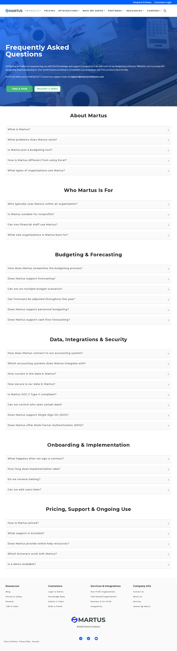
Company (154, 10)
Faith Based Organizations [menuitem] (104, 596)
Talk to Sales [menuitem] (12, 606)
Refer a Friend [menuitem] (55, 606)
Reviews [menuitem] (10, 601)
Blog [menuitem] (8, 592)
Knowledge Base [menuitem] (56, 596)
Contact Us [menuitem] (138, 592)
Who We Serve (94, 10)
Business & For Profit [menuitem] (101, 601)
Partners (116, 10)
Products (33, 10)
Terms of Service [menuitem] (11, 641)
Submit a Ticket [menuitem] (56, 601)
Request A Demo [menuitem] (142, 2)
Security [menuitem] (137, 601)
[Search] (165, 10)
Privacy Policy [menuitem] (25, 641)
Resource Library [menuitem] (14, 596)
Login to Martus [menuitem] (56, 592)
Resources (135, 10)
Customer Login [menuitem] (162, 2)
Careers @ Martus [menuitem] (141, 606)
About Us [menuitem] (137, 596)
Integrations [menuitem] (96, 606)
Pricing (49, 10)
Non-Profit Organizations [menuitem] (103, 592)
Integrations (69, 10)
